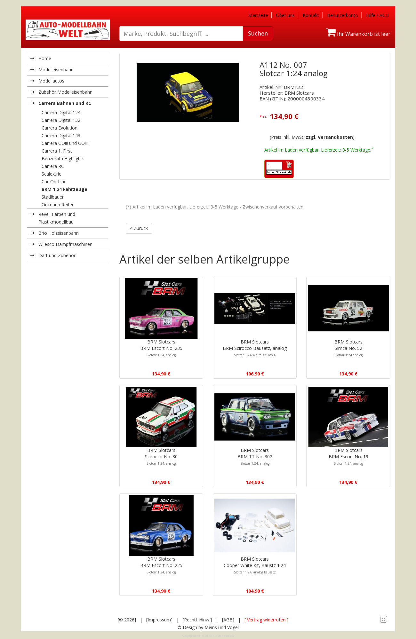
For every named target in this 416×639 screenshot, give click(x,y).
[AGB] (228, 620)
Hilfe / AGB (377, 15)
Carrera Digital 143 (61, 135)
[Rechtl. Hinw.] (197, 620)
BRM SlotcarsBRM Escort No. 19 (348, 456)
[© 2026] (127, 620)
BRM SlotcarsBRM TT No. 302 (254, 456)
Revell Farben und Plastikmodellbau (56, 218)
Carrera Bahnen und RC (64, 103)
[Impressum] (159, 620)
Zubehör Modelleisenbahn (65, 92)
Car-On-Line (54, 181)
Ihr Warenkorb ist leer (358, 33)
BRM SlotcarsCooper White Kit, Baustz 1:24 (255, 565)
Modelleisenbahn (56, 70)
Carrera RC (53, 166)
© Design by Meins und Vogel (208, 627)
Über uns (285, 15)
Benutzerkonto (342, 15)
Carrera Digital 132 (61, 120)
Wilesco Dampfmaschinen (65, 244)
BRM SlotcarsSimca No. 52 (348, 348)
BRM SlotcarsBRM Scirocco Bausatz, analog (255, 348)
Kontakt (311, 15)
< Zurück (139, 228)
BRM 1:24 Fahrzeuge (64, 189)
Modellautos (51, 81)
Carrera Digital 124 (61, 112)
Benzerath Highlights (63, 158)
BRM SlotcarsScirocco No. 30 (161, 456)
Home (44, 58)
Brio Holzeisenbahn (58, 233)
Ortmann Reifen (58, 204)
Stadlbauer (53, 197)
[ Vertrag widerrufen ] (266, 620)
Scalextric (51, 174)
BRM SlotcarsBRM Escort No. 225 (161, 565)
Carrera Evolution (59, 128)
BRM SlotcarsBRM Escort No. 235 (161, 348)
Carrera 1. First (57, 151)
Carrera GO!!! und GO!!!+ (66, 143)
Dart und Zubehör (57, 255)
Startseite (258, 15)
